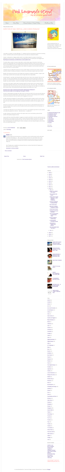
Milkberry (49, 452)
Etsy (48, 349)
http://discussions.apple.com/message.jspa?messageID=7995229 (16, 90)
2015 (50, 179)
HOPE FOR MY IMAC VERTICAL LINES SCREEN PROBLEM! (54, 198)
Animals (49, 302)
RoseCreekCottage (51, 453)
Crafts (48, 335)
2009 (50, 232)
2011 (50, 186)
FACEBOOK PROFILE (52, 116)
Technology (8, 129)
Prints (48, 394)
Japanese (49, 368)
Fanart (48, 357)
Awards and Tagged (51, 317)
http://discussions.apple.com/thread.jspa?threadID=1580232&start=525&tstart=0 (19, 89)
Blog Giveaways (50, 319)
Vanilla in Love (50, 445)
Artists (48, 311)
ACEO (48, 300)
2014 (50, 181)
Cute (48, 337)
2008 (50, 234)
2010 (50, 188)
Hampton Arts (50, 447)
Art (48, 306)
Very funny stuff (50, 431)
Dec (51, 189)
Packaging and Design (51, 386)
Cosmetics (49, 331)
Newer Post (6, 156)
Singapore (49, 408)
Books (48, 321)
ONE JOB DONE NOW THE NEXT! (54, 228)
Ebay (48, 347)
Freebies (49, 366)
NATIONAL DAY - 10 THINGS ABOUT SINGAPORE (57, 285)
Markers (49, 376)
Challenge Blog (49, 23)
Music (48, 382)
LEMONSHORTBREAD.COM (54, 112)
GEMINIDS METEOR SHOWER (54, 211)
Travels (48, 423)
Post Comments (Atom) (27, 159)
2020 (50, 172)
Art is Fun (50, 126)
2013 (50, 183)
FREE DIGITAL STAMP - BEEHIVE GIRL (56, 291)
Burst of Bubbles (50, 446)
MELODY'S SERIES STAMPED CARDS (54, 207)
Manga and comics (51, 374)
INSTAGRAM (51, 118)
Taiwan (48, 412)
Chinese (49, 327)
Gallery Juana (50, 456)
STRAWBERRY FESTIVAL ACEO (56, 279)
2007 (50, 236)
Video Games (50, 433)
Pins (48, 392)
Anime (48, 304)
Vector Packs (50, 429)
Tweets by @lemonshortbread (53, 166)
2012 (50, 184)
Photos (48, 390)
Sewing (48, 402)
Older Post (42, 156)
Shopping (49, 404)
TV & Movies (49, 427)
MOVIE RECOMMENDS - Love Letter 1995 (56, 273)
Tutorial (48, 425)
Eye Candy (49, 355)
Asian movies (50, 315)
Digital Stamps (50, 341)
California (49, 323)
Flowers (49, 360)
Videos (48, 435)
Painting (49, 388)
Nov (51, 230)
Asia (48, 313)
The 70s (49, 417)
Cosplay (49, 333)
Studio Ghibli (49, 410)
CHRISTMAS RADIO (54, 209)
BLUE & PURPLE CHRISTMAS (53, 218)
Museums (49, 380)
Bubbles (8, 134)
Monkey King (50, 378)
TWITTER (50, 117)
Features (49, 359)
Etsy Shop (16, 23)
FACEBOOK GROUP (52, 113)
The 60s (49, 415)
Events (48, 351)
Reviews (49, 398)
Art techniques (50, 309)
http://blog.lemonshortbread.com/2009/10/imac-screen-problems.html (16, 59)
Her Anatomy (50, 455)
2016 (50, 177)
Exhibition (49, 353)
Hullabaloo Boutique (51, 450)
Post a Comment (8, 150)
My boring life (50, 384)
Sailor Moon (49, 400)
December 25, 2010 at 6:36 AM (12, 148)
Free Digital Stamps (51, 364)
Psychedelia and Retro (51, 396)
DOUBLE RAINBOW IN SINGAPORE (54, 202)
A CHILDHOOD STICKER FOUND (54, 221)
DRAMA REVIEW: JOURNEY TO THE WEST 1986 (56, 249)
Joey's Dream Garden (51, 451)
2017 (50, 176)
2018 (50, 174)
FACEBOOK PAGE (52, 115)
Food (48, 362)
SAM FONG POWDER (57, 260)
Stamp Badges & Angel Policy (31, 23)
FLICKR (50, 122)
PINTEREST (50, 120)
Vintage (48, 437)
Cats (48, 325)
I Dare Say (49, 457)
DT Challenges (50, 345)
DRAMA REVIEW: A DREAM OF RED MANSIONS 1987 (57, 255)
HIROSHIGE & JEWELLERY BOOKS (53, 224)
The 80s (49, 419)
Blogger (48, 469)
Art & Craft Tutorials (51, 308)
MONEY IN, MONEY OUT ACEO (54, 192)
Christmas (49, 329)
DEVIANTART (51, 121)
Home (7, 23)
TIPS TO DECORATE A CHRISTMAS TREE (54, 214)
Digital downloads (50, 339)
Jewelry (48, 370)
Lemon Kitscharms (51, 372)
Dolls (48, 343)
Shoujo (48, 406)
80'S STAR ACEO (53, 204)
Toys (48, 421)
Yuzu (48, 439)
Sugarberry (49, 448)
